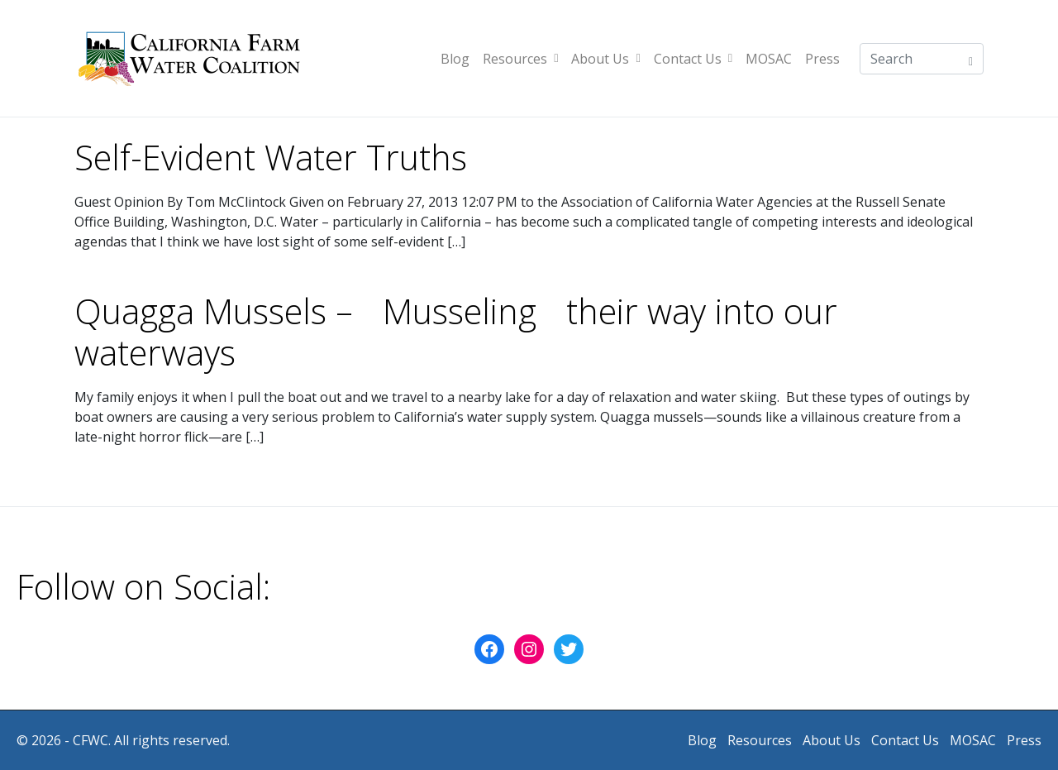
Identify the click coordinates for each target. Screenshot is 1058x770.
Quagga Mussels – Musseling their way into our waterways (455, 331)
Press (822, 59)
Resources (520, 59)
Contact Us (693, 59)
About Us (605, 59)
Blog (455, 59)
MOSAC (769, 59)
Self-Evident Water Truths (270, 157)
